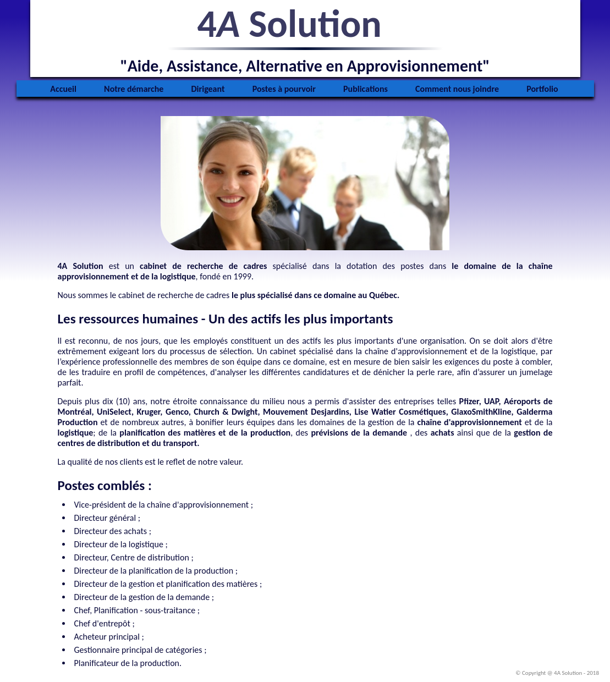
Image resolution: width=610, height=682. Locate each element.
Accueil (63, 89)
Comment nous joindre (457, 89)
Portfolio (542, 89)
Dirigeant (208, 89)
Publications (365, 89)
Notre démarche (133, 89)
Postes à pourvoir (284, 89)
